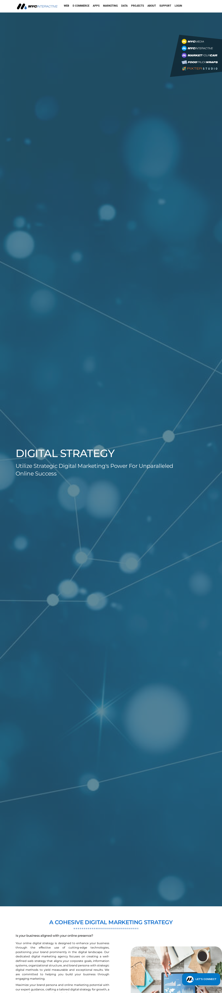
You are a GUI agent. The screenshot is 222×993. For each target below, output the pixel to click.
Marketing (110, 5)
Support (165, 5)
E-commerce (81, 5)
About (151, 5)
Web (66, 5)
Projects (137, 5)
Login (178, 5)
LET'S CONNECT (201, 981)
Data (124, 5)
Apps (96, 5)
